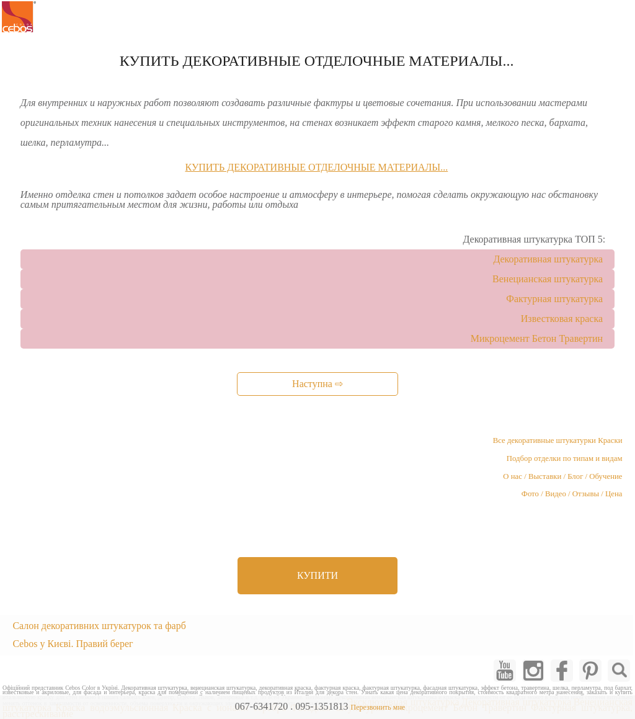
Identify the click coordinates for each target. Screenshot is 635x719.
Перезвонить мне (377, 707)
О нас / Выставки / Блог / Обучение (562, 476)
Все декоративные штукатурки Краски (558, 440)
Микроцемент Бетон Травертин (537, 338)
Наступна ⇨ (317, 383)
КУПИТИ (317, 575)
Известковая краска (562, 318)
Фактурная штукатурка (554, 298)
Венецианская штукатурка (547, 279)
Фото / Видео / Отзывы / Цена (572, 493)
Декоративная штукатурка (548, 259)
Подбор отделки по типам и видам (565, 458)
